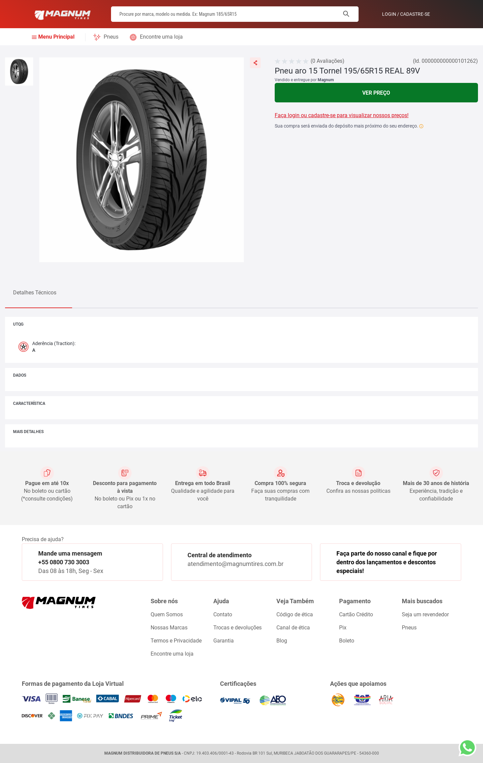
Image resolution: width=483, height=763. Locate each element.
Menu (56, 37)
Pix (342, 627)
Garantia (223, 640)
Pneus (111, 37)
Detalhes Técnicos (34, 292)
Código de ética (294, 614)
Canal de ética (293, 627)
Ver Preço (376, 93)
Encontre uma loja (161, 37)
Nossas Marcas (169, 627)
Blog (281, 640)
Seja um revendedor (425, 614)
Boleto (346, 640)
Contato (222, 614)
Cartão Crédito (356, 614)
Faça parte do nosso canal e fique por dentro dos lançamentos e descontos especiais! (386, 562)
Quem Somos (167, 614)
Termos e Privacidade (176, 640)
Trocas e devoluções (237, 627)
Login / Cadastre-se (406, 14)
